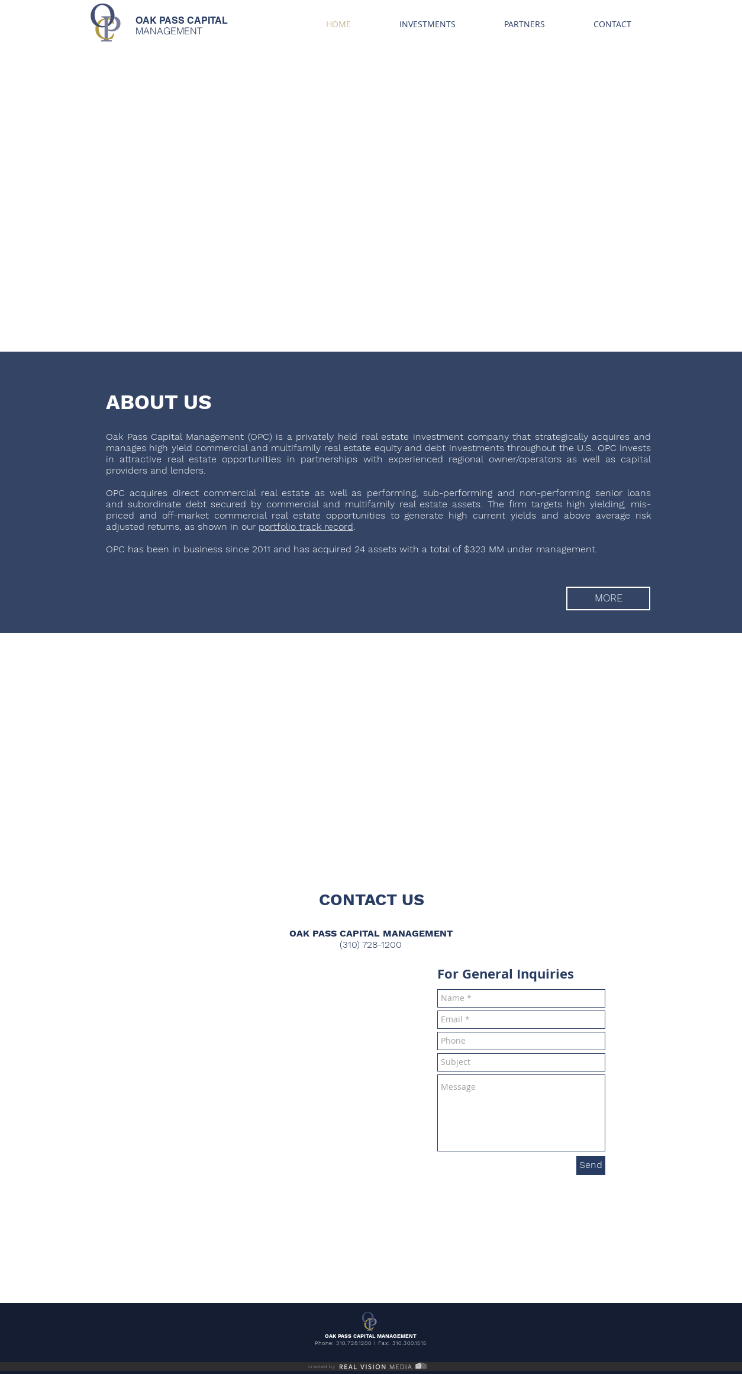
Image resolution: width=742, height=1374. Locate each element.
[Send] (590, 1165)
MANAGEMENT (169, 31)
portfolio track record (306, 526)
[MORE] (608, 598)
